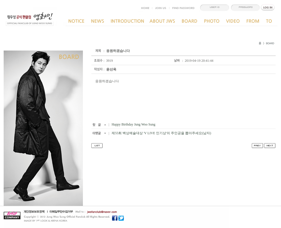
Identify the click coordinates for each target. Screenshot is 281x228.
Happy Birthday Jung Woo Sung (133, 124)
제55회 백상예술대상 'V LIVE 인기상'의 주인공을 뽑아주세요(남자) (161, 133)
